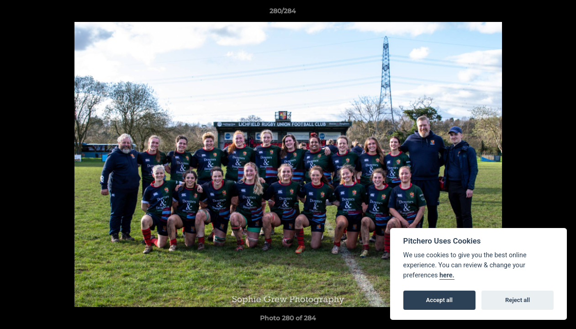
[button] (537, 13)
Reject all (517, 300)
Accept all (439, 300)
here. (446, 275)
